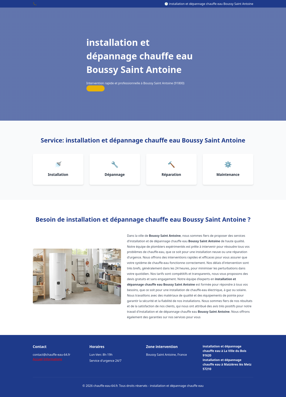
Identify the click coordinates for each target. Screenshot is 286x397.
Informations (52, 359)
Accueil (38, 359)
